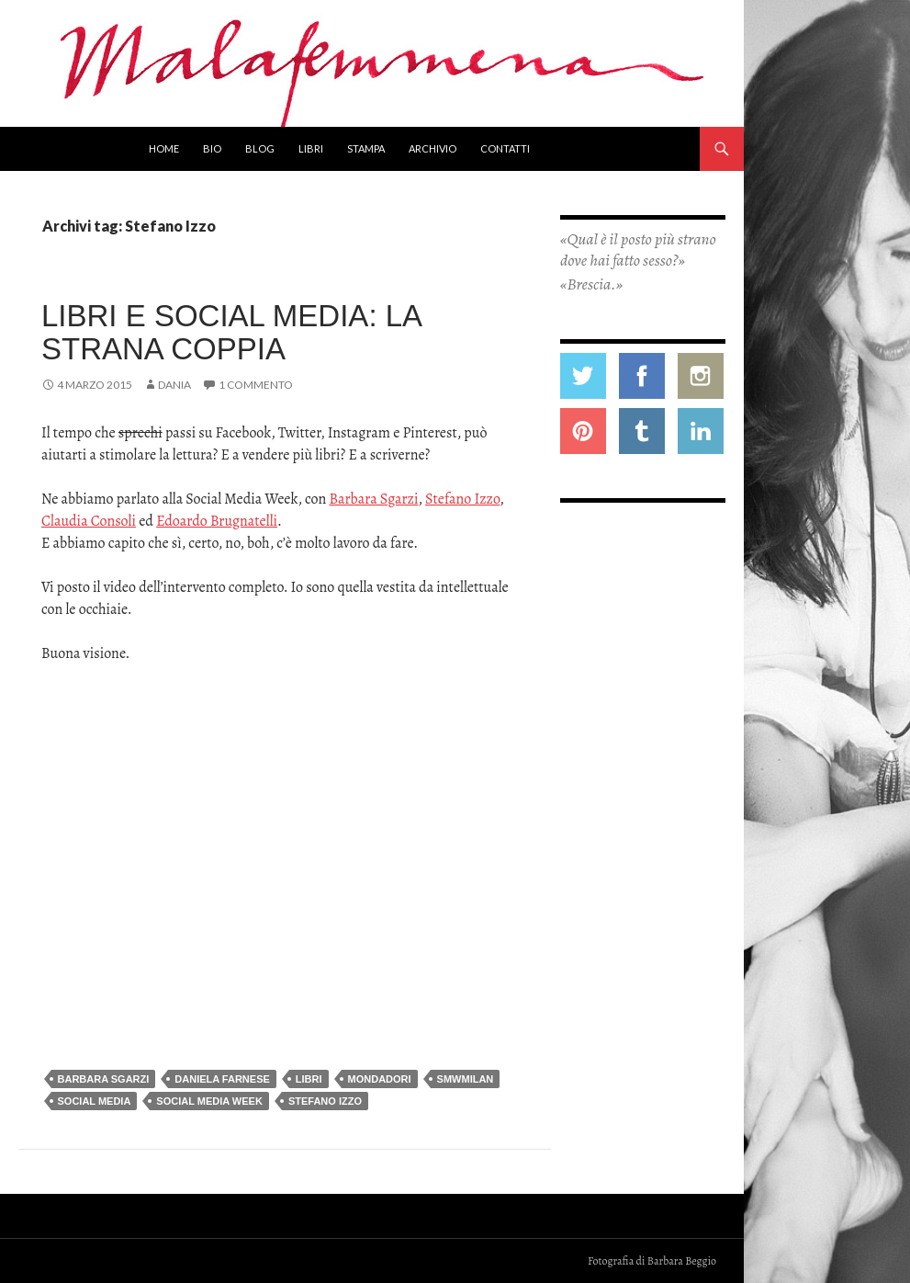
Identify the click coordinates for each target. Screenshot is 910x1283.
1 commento (256, 385)
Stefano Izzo (462, 499)
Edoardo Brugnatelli (216, 521)
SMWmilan (465, 1078)
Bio (212, 148)
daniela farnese (222, 1078)
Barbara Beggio (681, 1261)
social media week (209, 1101)
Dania (174, 385)
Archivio (432, 148)
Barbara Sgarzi (373, 499)
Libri (310, 148)
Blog (260, 148)
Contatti (505, 148)
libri (309, 1078)
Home (164, 148)
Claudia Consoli (88, 521)
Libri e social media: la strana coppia (231, 332)
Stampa (366, 148)
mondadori (379, 1078)
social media (94, 1101)
